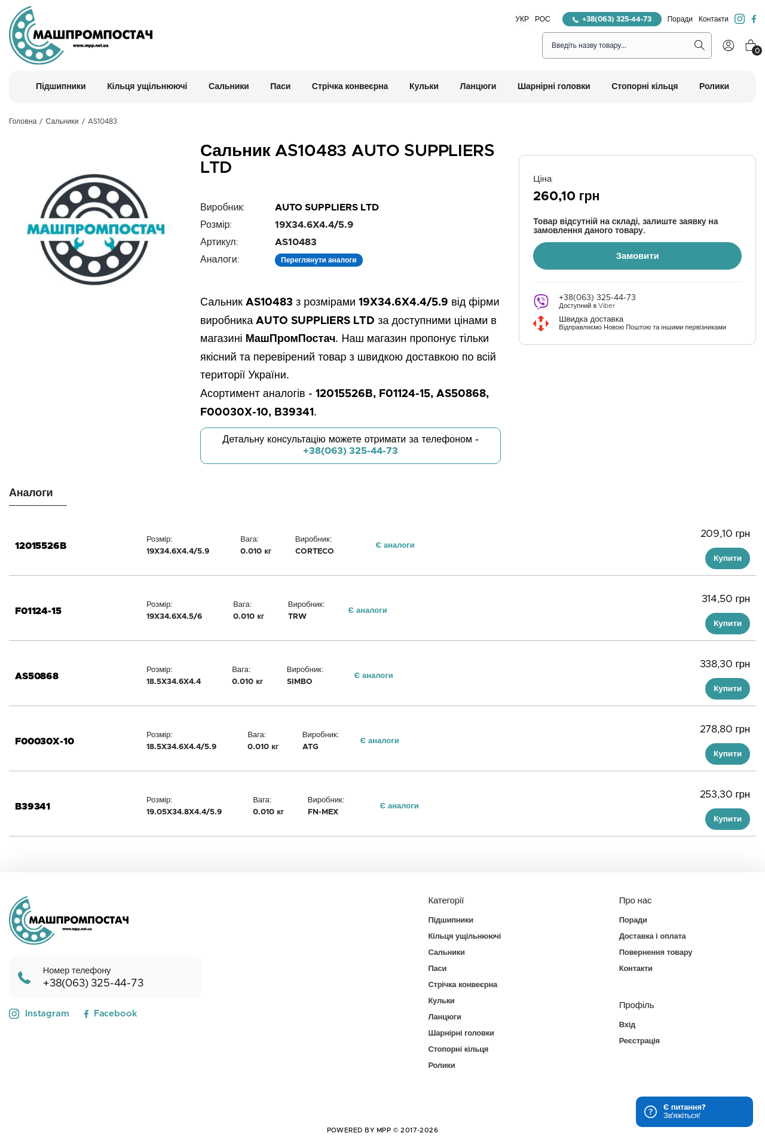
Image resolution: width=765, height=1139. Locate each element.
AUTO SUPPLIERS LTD (327, 207)
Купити (728, 558)
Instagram (39, 1014)
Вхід (627, 1025)
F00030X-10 (44, 741)
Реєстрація (639, 1041)
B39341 (32, 806)
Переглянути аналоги (319, 260)
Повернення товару (655, 953)
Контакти (714, 19)
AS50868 (37, 676)
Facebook (110, 1013)
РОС (542, 19)
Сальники (62, 121)
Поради (680, 19)
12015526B (40, 546)
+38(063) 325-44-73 (612, 19)
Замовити (637, 255)
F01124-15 (38, 611)
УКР (522, 19)
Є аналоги (395, 545)
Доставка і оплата (652, 936)
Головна (22, 121)
